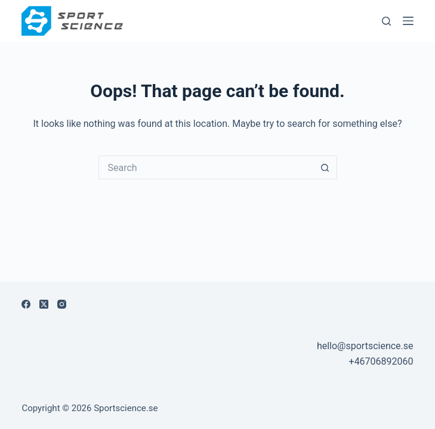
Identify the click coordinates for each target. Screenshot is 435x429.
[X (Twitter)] (43, 304)
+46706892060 (381, 361)
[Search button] (325, 167)
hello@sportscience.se (365, 346)
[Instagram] (61, 304)
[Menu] (408, 20)
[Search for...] (205, 167)
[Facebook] (25, 304)
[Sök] (386, 21)
